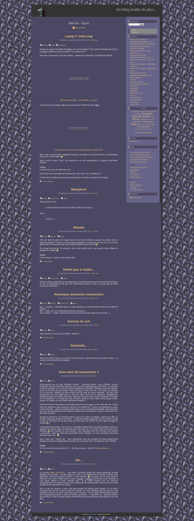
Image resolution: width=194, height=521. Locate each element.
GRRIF (132, 183)
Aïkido (45, 198)
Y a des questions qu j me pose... (143, 129)
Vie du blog (141, 127)
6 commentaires (47, 261)
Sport (53, 45)
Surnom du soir (78, 321)
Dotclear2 (147, 113)
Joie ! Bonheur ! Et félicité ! (139, 84)
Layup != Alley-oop (79, 36)
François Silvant (101, 448)
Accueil (134, 30)
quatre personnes (57, 473)
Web (148, 127)
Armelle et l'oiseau (136, 93)
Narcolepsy (134, 89)
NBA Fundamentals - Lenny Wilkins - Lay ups (78, 100)
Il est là (132, 95)
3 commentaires (47, 338)
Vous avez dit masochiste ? (79, 372)
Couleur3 (133, 187)
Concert (152, 111)
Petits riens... (94, 193)
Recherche (134, 21)
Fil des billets (80, 28)
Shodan (78, 227)
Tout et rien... (151, 124)
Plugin (133, 124)
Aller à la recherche (118, 14)
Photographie (148, 122)
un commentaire (48, 364)
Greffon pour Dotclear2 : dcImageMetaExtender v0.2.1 (140, 56)
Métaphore (79, 189)
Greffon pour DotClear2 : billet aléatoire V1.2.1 (140, 52)
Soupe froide (134, 104)
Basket (45, 45)
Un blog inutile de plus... (136, 9)
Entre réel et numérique (138, 167)
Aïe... (79, 460)
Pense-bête (151, 119)
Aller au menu (103, 14)
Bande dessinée (140, 111)
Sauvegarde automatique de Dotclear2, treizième (140, 47)
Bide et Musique (135, 185)
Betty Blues (134, 86)
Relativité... (79, 345)
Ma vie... (96, 231)
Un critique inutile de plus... (139, 159)
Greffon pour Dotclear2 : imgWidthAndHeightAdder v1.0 (141, 74)
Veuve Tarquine (135, 177)
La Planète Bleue (136, 190)
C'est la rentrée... (136, 98)
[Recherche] (134, 24)
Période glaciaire (136, 77)
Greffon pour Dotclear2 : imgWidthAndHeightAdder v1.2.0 (141, 41)
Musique (144, 119)
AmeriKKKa (134, 91)
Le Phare (133, 80)
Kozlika (132, 172)
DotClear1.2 (138, 114)
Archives (135, 32)
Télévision (94, 40)
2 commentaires (47, 181)
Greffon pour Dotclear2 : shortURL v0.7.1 (142, 61)
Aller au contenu (89, 14)
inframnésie (134, 170)
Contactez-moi (134, 141)
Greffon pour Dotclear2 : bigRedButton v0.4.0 (143, 70)
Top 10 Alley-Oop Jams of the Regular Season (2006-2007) (79, 150)
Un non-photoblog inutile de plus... (142, 157)
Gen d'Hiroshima (136, 100)
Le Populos (134, 175)
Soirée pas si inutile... (79, 269)
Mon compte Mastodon (138, 162)
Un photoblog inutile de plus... (140, 152)
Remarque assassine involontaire (78, 294)
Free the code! (140, 116)
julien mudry (92, 514)
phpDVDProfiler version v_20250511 (143, 44)
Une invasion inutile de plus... (140, 155)
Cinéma (148, 111)
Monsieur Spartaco (136, 82)
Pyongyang (134, 102)
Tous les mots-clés (144, 133)
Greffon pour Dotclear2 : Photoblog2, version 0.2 (143, 65)
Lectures (152, 117)
